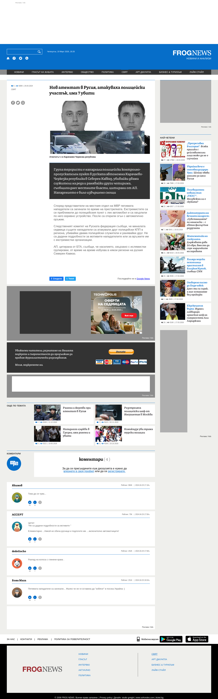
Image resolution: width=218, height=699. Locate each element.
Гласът (83, 659)
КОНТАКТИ (26, 639)
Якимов (17, 485)
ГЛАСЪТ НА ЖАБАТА (43, 72)
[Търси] (40, 51)
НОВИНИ (19, 72)
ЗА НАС (11, 639)
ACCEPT (17, 514)
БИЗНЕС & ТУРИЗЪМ (170, 72)
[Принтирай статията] (23, 103)
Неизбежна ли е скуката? (196, 195)
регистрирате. (117, 471)
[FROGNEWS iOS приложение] (197, 639)
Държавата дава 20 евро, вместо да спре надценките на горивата (198, 244)
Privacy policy (106, 697)
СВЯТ (125, 72)
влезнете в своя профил (79, 471)
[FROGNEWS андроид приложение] (171, 639)
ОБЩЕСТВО (87, 72)
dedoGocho (19, 551)
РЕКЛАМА (42, 639)
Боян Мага (19, 580)
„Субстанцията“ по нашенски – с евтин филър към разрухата (198, 220)
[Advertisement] (109, 23)
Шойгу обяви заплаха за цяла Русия (198, 172)
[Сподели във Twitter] (18, 103)
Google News (143, 278)
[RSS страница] (27, 58)
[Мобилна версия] (147, 639)
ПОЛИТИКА (108, 72)
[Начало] (8, 58)
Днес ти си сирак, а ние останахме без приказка (197, 288)
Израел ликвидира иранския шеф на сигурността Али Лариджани (198, 313)
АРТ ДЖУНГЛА (143, 72)
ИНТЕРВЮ (67, 72)
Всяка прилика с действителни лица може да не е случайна (197, 151)
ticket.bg (160, 697)
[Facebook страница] (14, 58)
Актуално (84, 670)
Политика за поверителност (72, 639)
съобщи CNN (196, 265)
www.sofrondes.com (145, 697)
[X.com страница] (20, 58)
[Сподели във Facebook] (13, 103)
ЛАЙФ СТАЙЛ (197, 72)
